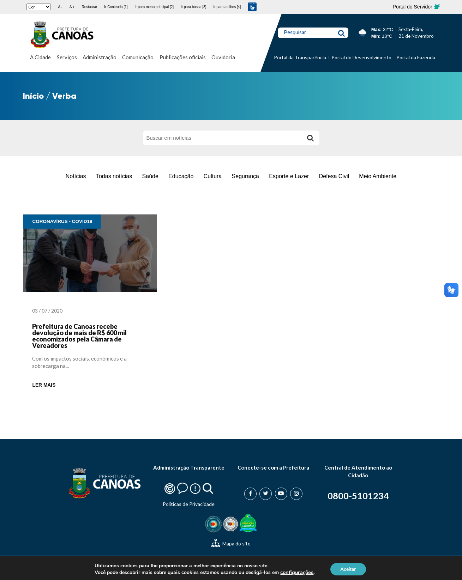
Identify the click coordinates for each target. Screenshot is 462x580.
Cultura (213, 176)
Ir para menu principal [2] (154, 7)
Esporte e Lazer (289, 176)
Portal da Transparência (300, 57)
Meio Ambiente (377, 176)
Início (33, 96)
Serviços (67, 57)
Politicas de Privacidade (189, 504)
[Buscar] (310, 138)
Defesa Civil (334, 176)
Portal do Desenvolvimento (361, 57)
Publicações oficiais (183, 57)
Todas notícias (114, 176)
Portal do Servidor (416, 7)
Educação (180, 176)
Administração (99, 57)
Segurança (245, 176)
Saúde (150, 176)
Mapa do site (231, 543)
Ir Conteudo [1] (115, 7)
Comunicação (138, 57)
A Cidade (40, 57)
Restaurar (89, 7)
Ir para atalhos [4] (227, 7)
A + (72, 7)
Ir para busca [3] (193, 7)
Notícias (76, 176)
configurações (296, 572)
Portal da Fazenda (415, 57)
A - (60, 7)
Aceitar (348, 569)
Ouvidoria (223, 57)
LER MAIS (43, 385)
